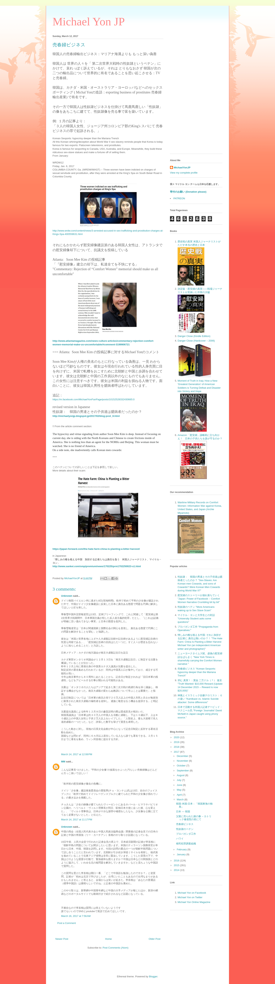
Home (108, 938)
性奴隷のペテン (184, 829)
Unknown (66, 595)
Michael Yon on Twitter (190, 897)
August (181, 775)
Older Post (154, 938)
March (180, 799)
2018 (177, 746)
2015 (177, 865)
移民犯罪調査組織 (186, 843)
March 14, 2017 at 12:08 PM (76, 754)
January (181, 854)
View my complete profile (183, 172)
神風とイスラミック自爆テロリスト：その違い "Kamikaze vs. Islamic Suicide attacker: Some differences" (200, 699)
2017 (177, 751)
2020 (177, 737)
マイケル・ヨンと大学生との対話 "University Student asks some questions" (196, 618)
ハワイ (180, 838)
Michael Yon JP (89, 21)
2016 (177, 860)
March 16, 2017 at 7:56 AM (76, 916)
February (182, 849)
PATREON (179, 198)
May (179, 789)
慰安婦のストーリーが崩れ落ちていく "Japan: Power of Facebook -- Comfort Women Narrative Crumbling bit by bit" (199, 599)
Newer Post (61, 938)
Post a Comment (66, 923)
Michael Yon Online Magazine (194, 902)
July (179, 780)
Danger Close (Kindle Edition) (194, 336)
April (180, 794)
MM (63, 761)
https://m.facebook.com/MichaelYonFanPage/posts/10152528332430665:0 (94, 399)
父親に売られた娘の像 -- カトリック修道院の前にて (193, 818)
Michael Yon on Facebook (192, 892)
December (183, 756)
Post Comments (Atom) (115, 947)
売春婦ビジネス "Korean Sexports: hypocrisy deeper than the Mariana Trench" (197, 672)
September (183, 770)
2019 (177, 742)
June (180, 785)
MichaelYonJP (182, 167)
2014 (177, 870)
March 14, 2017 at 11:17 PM (76, 819)
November (183, 760)
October (181, 765)
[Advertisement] (196, 93)
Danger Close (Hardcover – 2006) (196, 340)
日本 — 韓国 (183, 811)
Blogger (153, 976)
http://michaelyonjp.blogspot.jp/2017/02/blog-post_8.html (86, 416)
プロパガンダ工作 (186, 833)
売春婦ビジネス (184, 824)
